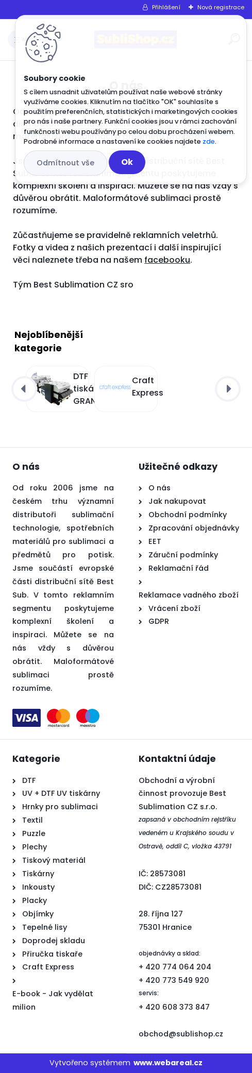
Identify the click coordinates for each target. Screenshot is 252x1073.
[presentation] (24, 389)
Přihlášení (166, 7)
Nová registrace (220, 7)
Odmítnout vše (65, 163)
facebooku (167, 260)
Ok (127, 162)
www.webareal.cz (168, 1063)
